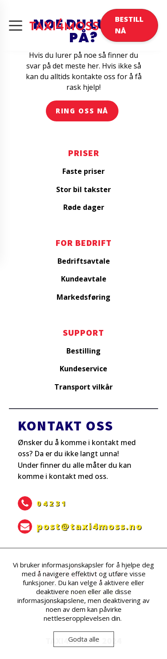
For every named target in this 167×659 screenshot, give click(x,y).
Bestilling (83, 351)
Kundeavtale (83, 279)
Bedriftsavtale (83, 261)
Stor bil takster (83, 189)
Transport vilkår (83, 387)
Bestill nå (129, 25)
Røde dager (83, 207)
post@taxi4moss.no (90, 526)
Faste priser (83, 171)
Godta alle (83, 639)
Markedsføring (83, 297)
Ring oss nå (82, 110)
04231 (52, 503)
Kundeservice (83, 369)
